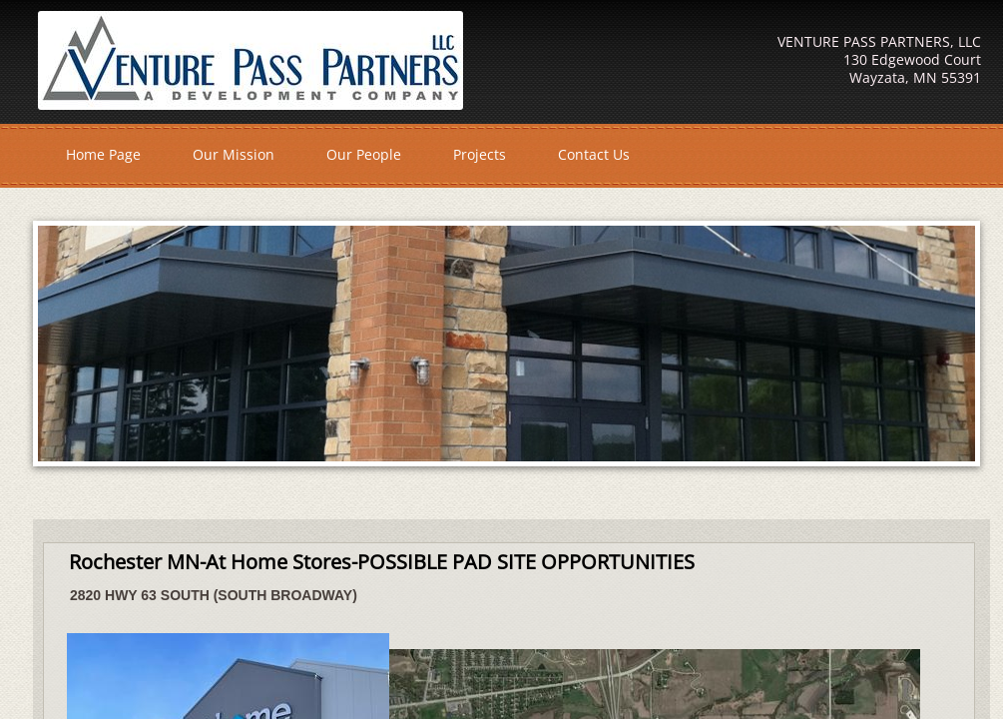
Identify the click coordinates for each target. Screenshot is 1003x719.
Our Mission (233, 154)
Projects (479, 154)
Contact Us (594, 154)
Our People (363, 154)
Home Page (103, 154)
